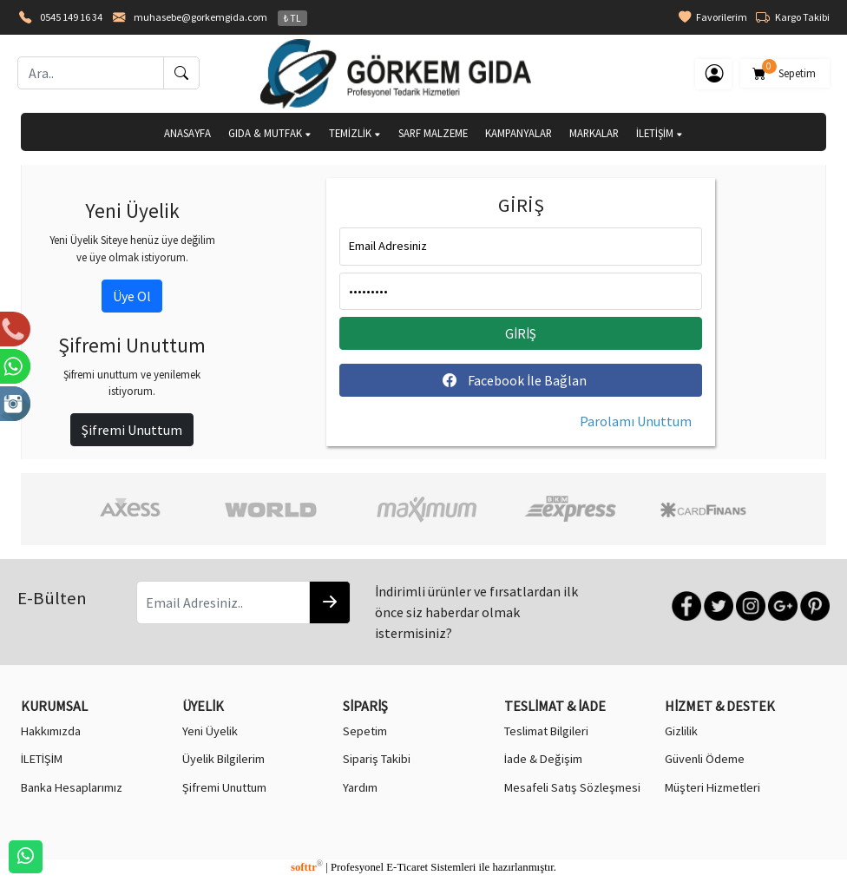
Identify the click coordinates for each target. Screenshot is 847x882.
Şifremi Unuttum (132, 429)
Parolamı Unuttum (636, 421)
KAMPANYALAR (518, 133)
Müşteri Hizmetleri (712, 787)
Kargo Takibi (793, 17)
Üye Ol (132, 296)
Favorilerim (713, 17)
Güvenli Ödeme (705, 759)
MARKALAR (594, 133)
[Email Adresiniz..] (223, 602)
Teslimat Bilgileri (546, 731)
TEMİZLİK (355, 133)
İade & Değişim (543, 759)
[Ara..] (90, 72)
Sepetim (785, 70)
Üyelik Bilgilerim (223, 759)
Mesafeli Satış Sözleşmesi (572, 787)
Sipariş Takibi (376, 759)
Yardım (360, 787)
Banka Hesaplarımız (71, 787)
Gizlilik (681, 731)
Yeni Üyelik (210, 731)
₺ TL (292, 17)
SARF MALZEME (433, 133)
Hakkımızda (51, 731)
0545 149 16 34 (71, 16)
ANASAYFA (187, 133)
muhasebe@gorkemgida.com (200, 16)
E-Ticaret (407, 867)
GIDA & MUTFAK (270, 133)
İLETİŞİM (659, 133)
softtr (307, 867)
